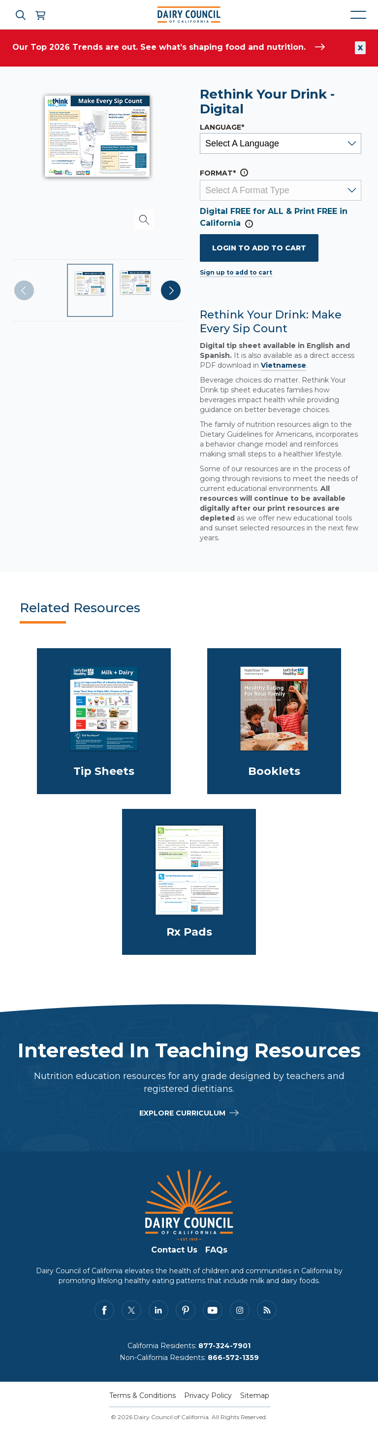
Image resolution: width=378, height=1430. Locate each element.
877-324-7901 (224, 1345)
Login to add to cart (259, 248)
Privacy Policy (208, 1395)
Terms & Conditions (142, 1395)
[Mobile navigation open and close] (358, 15)
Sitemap (254, 1395)
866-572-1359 (233, 1357)
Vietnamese (283, 365)
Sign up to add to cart (236, 272)
